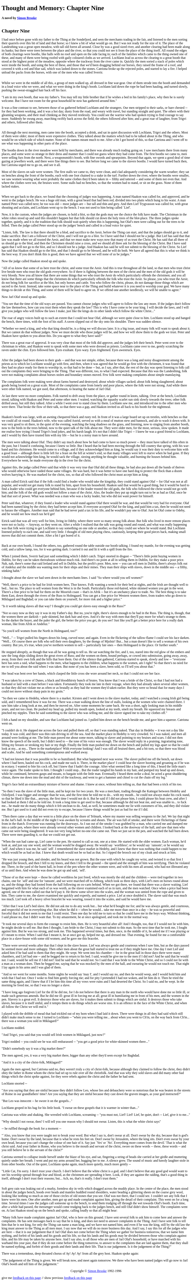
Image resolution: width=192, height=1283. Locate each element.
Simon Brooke (27, 18)
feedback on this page (27, 1278)
